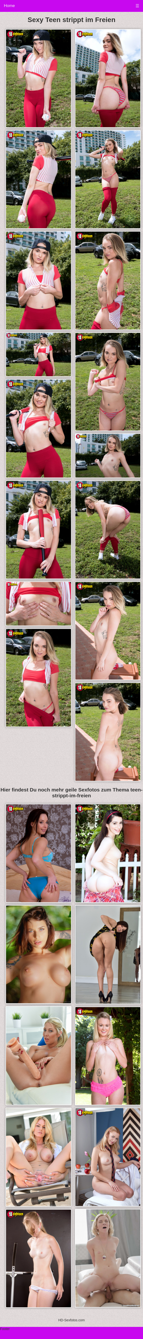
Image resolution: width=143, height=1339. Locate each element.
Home (9, 5)
